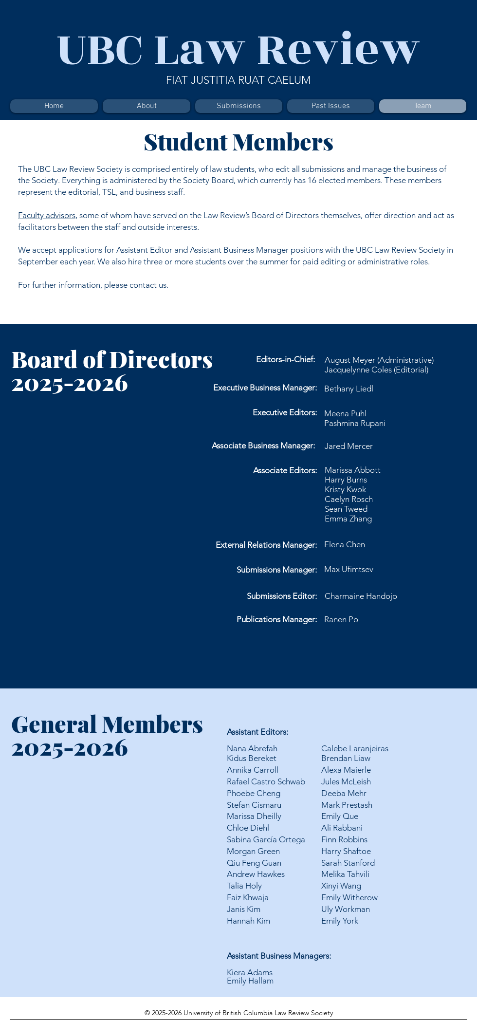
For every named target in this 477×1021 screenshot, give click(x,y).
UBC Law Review (238, 49)
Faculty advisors (46, 215)
